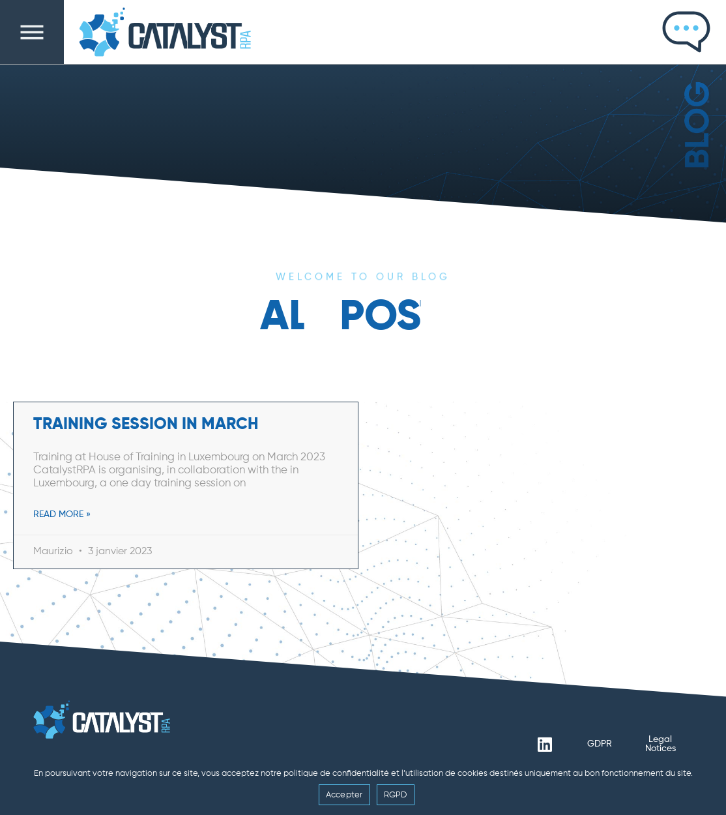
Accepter (344, 795)
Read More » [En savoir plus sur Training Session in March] (62, 514)
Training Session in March (146, 425)
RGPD (395, 795)
